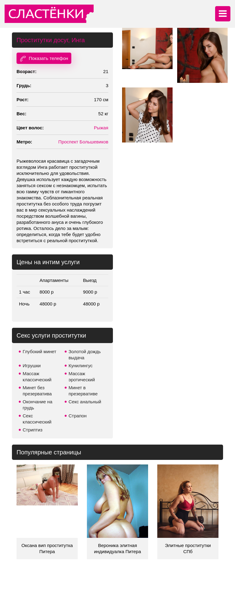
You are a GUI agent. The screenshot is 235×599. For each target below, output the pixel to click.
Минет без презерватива (37, 390)
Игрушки (32, 365)
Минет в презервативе (83, 390)
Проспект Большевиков (83, 141)
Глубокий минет (39, 351)
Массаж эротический (82, 376)
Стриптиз (33, 429)
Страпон (78, 415)
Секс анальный (85, 401)
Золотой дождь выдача (85, 354)
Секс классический (37, 418)
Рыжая (101, 127)
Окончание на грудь (37, 404)
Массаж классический (37, 376)
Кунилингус (81, 365)
